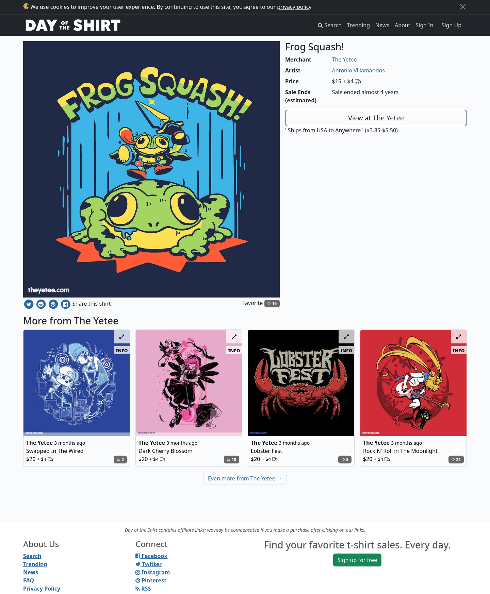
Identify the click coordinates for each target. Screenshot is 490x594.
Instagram (152, 572)
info (122, 350)
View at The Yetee (376, 117)
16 (272, 303)
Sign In (425, 25)
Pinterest (150, 580)
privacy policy (294, 7)
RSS (143, 588)
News (382, 25)
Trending (358, 25)
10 (231, 459)
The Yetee (344, 59)
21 (456, 459)
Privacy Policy (41, 588)
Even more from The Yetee (245, 478)
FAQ (28, 580)
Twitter (148, 564)
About (402, 25)
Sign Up (451, 25)
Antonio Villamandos (358, 70)
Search (32, 556)
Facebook (151, 556)
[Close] (463, 7)
